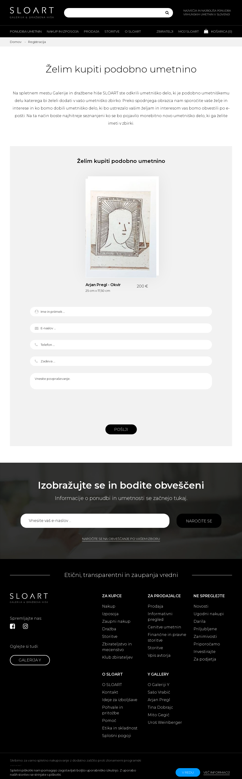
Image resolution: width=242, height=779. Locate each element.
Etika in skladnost (120, 728)
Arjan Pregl (159, 700)
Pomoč (109, 720)
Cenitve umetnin (164, 627)
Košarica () (218, 31)
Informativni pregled (160, 617)
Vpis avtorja (159, 655)
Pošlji (121, 429)
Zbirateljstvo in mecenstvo (117, 647)
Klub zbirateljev (117, 657)
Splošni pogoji (116, 735)
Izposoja (110, 614)
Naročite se (199, 521)
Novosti (201, 606)
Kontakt (110, 692)
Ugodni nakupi (209, 614)
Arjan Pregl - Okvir (103, 285)
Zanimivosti (205, 636)
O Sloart (133, 31)
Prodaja (91, 31)
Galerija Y (30, 660)
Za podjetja (205, 659)
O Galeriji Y (158, 684)
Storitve (112, 31)
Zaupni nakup (116, 621)
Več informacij (216, 772)
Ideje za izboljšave (119, 700)
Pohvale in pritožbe (112, 710)
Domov (16, 42)
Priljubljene (205, 629)
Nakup (108, 606)
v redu (188, 772)
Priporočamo (207, 644)
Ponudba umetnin (26, 31)
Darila (200, 621)
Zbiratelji (164, 31)
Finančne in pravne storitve (167, 637)
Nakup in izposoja (63, 31)
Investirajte (205, 651)
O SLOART (112, 684)
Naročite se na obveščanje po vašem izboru (121, 539)
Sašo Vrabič (159, 692)
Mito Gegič (158, 715)
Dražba (109, 629)
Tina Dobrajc (160, 707)
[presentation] (121, 405)
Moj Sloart (188, 31)
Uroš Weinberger (165, 722)
